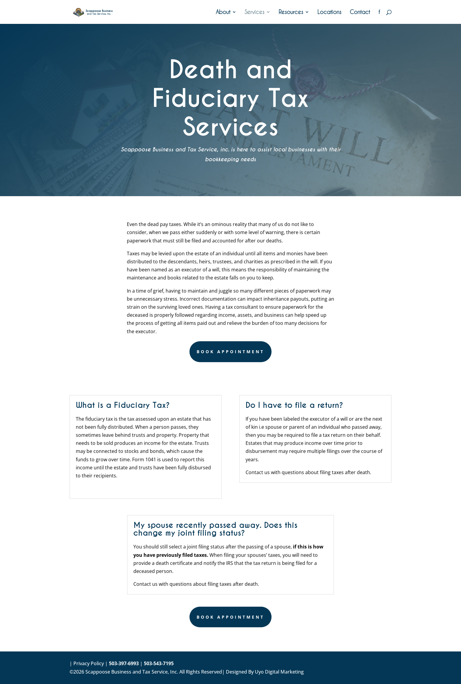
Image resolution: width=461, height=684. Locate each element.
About (223, 12)
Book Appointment (230, 351)
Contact (360, 12)
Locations (329, 12)
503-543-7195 (159, 663)
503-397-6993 (124, 663)
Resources (291, 12)
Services (254, 12)
